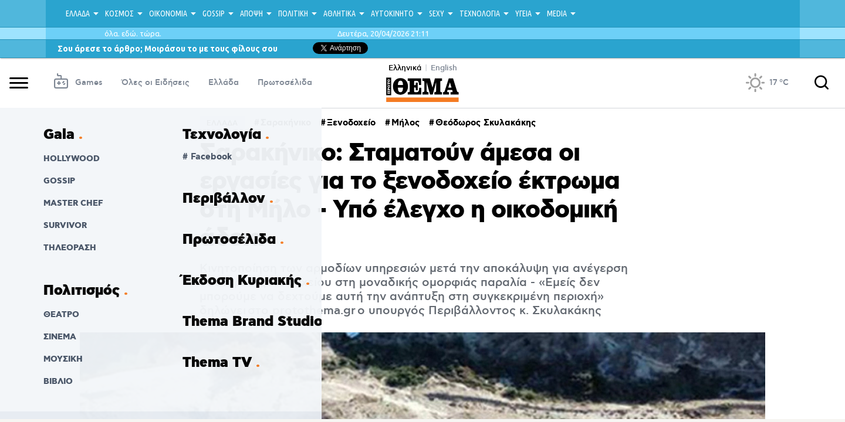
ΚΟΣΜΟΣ (119, 13)
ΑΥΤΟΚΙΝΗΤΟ (392, 13)
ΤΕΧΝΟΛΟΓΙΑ (479, 13)
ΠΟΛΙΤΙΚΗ (293, 13)
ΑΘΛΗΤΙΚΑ (339, 13)
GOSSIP (213, 13)
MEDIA (557, 13)
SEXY (436, 13)
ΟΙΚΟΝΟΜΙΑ (168, 13)
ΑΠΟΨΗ (251, 13)
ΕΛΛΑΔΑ (78, 13)
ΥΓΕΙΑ (523, 13)
